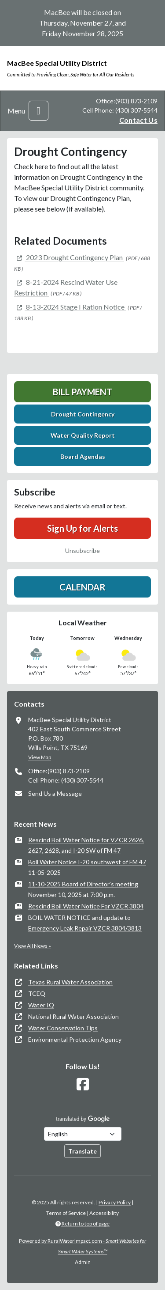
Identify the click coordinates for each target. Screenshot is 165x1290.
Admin (83, 1262)
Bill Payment (82, 391)
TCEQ (36, 993)
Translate (82, 1151)
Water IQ (41, 1005)
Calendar (82, 587)
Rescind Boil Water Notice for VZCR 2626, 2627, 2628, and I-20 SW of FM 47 (86, 845)
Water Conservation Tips (63, 1028)
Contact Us (138, 120)
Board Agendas (82, 456)
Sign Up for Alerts (82, 528)
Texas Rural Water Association (70, 982)
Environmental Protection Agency (74, 1039)
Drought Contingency (82, 414)
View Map (39, 757)
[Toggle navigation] (38, 111)
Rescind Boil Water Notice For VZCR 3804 (85, 906)
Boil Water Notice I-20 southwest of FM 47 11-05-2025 (87, 867)
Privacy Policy (115, 1202)
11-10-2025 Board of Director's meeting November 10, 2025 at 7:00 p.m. (83, 889)
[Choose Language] (82, 1134)
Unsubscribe (82, 550)
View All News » (32, 945)
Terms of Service (66, 1213)
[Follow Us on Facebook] (83, 1084)
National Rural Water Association (73, 1016)
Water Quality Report (83, 435)
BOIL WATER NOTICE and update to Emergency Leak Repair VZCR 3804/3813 (85, 923)
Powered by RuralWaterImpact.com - (82, 1246)
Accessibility (104, 1213)
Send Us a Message (55, 793)
